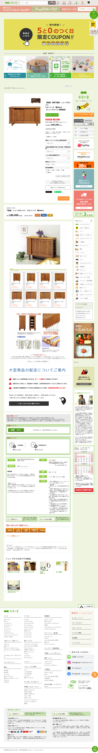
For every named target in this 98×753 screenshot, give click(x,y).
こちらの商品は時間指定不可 (52, 155)
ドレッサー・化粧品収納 (51, 648)
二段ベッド (6, 644)
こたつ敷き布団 (28, 673)
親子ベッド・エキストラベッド (11, 647)
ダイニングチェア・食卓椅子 (31, 646)
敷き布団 (6, 672)
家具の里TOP (7, 88)
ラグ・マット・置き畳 (51, 633)
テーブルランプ (48, 663)
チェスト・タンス (48, 619)
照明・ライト (48, 658)
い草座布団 (47, 678)
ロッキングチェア (28, 657)
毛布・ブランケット (8, 676)
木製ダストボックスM (29, 572)
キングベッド (7, 630)
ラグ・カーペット (48, 636)
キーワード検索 (79, 120)
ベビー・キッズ (76, 628)
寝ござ (46, 674)
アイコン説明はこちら (13, 536)
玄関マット (47, 642)
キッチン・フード (77, 618)
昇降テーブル (27, 630)
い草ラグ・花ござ (48, 672)
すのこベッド (7, 619)
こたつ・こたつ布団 (30, 666)
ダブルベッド (7, 627)
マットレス (6, 674)
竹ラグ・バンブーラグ (49, 644)
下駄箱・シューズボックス (18, 88)
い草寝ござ (6, 682)
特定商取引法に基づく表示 (83, 311)
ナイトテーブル (28, 634)
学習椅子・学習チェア (29, 649)
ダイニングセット (28, 625)
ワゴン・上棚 (27, 695)
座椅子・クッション (29, 651)
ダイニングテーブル (29, 623)
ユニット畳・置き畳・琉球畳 (51, 640)
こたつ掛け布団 (28, 671)
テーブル (26, 616)
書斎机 (25, 703)
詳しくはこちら (24, 466)
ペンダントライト (48, 661)
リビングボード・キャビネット (51, 623)
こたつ (25, 669)
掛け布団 (6, 670)
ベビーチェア (27, 655)
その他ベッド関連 (8, 636)
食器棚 (46, 625)
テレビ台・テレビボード (31, 681)
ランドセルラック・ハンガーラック (52, 627)
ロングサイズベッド (8, 632)
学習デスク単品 (28, 691)
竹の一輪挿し (59, 572)
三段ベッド (6, 646)
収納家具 (47, 616)
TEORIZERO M (42, 572)
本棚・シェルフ (28, 697)
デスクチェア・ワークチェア (31, 644)
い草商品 (47, 669)
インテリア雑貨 (76, 633)
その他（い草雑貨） (49, 680)
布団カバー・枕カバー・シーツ (11, 678)
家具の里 (76, 362)
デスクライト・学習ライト (30, 701)
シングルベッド (7, 623)
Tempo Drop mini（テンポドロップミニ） (13, 591)
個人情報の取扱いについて (83, 313)
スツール (26, 653)
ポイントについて (80, 315)
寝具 (5, 667)
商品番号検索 (88, 120)
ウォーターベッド (9, 662)
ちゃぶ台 (26, 619)
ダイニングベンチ (28, 628)
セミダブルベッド (8, 625)
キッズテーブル (28, 636)
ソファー (26, 661)
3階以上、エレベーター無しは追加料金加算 (56, 140)
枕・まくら (6, 680)
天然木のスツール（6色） (14, 572)
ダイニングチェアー (29, 627)
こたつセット (27, 675)
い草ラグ (46, 638)
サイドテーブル (28, 632)
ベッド (6, 616)
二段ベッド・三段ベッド (11, 641)
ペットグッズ (76, 642)
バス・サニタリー (77, 623)
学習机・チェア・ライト (31, 686)
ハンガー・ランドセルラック (31, 699)
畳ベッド (6, 621)
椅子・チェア (28, 641)
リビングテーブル (28, 621)
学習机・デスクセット (29, 689)
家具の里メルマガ (80, 317)
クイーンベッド (7, 628)
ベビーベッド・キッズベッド (11, 634)
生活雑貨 (74, 638)
